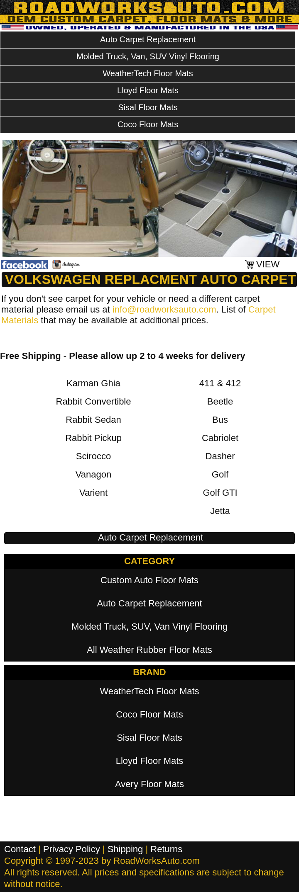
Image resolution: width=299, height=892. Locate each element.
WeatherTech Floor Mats (148, 73)
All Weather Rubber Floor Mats (149, 650)
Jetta (220, 511)
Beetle (220, 401)
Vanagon (93, 474)
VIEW (267, 264)
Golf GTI (220, 492)
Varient (93, 492)
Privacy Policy (71, 849)
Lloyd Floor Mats (148, 90)
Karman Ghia (93, 383)
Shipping (125, 849)
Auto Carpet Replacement (148, 39)
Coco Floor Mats (148, 124)
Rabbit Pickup (93, 438)
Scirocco (93, 456)
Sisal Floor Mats (147, 107)
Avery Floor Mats (149, 784)
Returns (166, 849)
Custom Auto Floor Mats (149, 580)
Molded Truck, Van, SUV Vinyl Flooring (147, 56)
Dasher (220, 456)
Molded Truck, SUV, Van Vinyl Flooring (149, 626)
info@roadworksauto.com (164, 309)
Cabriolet (220, 438)
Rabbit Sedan (93, 419)
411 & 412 (220, 383)
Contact (20, 849)
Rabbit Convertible (93, 401)
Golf (220, 474)
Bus (220, 419)
